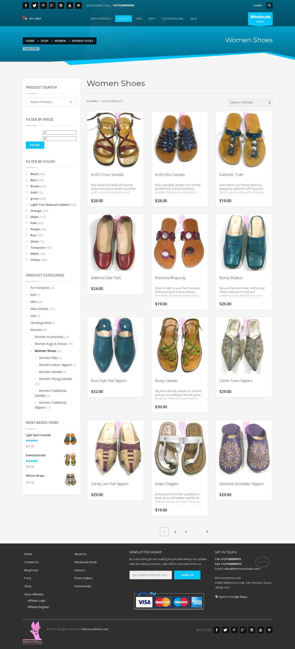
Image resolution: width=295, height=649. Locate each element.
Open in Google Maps (231, 597)
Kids (33, 295)
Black (34, 174)
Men (33, 302)
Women (35, 330)
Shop (27, 586)
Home (28, 554)
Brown (34, 186)
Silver (34, 241)
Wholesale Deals (85, 562)
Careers (79, 570)
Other (34, 217)
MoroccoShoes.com (95, 629)
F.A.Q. (28, 578)
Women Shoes (45, 351)
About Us (80, 554)
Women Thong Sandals (55, 379)
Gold (33, 192)
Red (33, 235)
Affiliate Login (36, 601)
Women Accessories (49, 337)
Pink (33, 223)
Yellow (35, 260)
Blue (33, 180)
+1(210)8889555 (123, 5)
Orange (35, 211)
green (34, 198)
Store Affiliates (34, 594)
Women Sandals (50, 372)
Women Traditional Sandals (50, 393)
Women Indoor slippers (55, 365)
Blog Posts (31, 570)
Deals (260, 19)
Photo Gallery (83, 578)
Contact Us (31, 562)
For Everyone (39, 288)
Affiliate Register (38, 607)
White (34, 254)
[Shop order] (250, 102)
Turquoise (37, 247)
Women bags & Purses (51, 344)
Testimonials (82, 586)
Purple (35, 229)
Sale (33, 316)
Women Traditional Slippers (50, 404)
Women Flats (48, 358)
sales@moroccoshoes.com (241, 569)
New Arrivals (39, 309)
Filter (35, 145)
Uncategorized (40, 323)
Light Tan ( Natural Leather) (50, 205)
